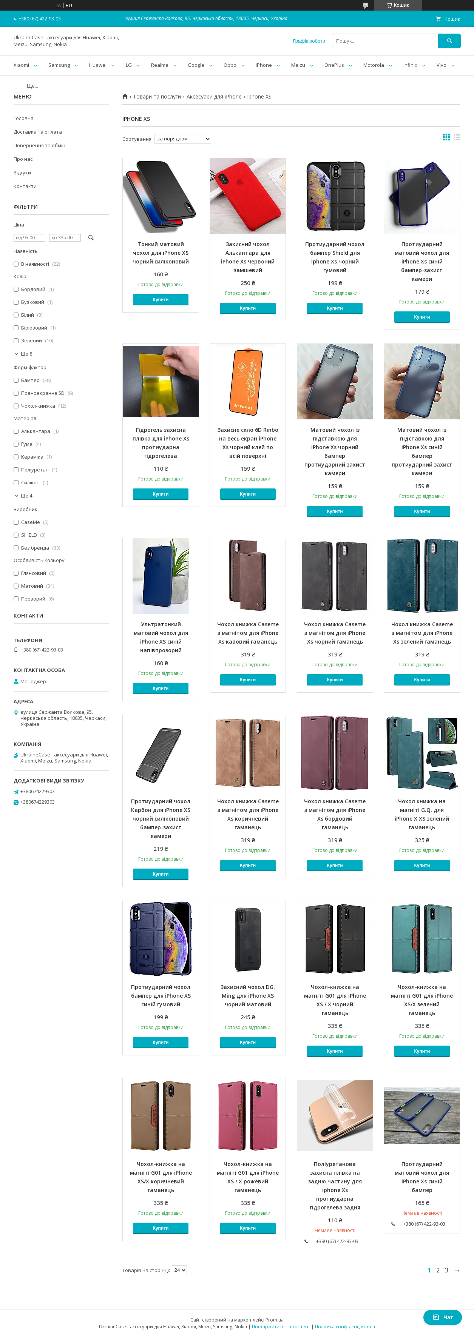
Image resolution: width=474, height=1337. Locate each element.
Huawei (98, 65)
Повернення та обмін (39, 145)
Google (196, 65)
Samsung (59, 65)
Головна (24, 118)
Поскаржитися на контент (281, 1326)
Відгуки (22, 172)
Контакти (25, 186)
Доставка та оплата (38, 131)
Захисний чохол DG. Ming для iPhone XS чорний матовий (248, 995)
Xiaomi (21, 65)
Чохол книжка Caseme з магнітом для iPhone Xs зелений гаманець (422, 633)
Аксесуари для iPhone (214, 97)
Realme (159, 65)
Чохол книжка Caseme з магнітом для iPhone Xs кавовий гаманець (248, 633)
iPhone (264, 65)
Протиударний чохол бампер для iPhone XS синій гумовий (161, 995)
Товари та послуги (157, 97)
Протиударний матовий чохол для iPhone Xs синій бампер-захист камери (422, 261)
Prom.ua (275, 1320)
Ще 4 (26, 496)
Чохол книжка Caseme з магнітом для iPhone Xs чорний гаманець (335, 633)
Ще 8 (26, 354)
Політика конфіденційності (345, 1326)
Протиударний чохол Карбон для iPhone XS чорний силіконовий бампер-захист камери (160, 818)
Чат (442, 1317)
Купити (161, 299)
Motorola (373, 65)
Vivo (441, 65)
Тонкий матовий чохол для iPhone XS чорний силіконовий (161, 252)
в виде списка (457, 139)
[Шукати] (449, 41)
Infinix (410, 65)
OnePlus (334, 65)
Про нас (23, 159)
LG (129, 65)
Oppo (230, 65)
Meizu (298, 65)
